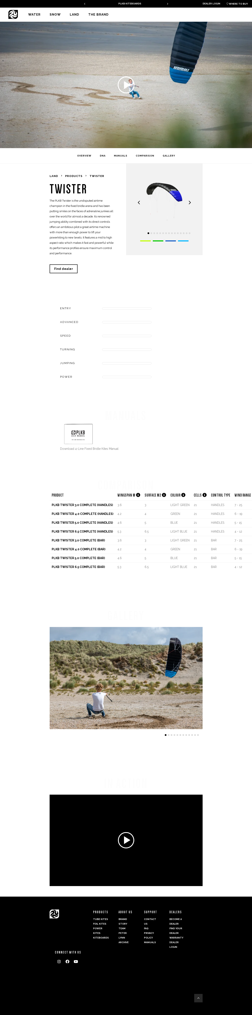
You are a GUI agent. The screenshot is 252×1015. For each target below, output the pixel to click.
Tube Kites (100, 919)
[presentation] (84, 3)
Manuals (150, 942)
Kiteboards (100, 937)
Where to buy (237, 4)
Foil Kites (99, 924)
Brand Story (123, 921)
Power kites (97, 931)
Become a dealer (175, 921)
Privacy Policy (149, 935)
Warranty (176, 937)
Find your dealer (175, 931)
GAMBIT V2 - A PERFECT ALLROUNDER (126, 3)
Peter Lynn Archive (124, 938)
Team (122, 928)
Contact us (150, 921)
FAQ (146, 928)
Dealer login (211, 3)
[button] (148, 233)
